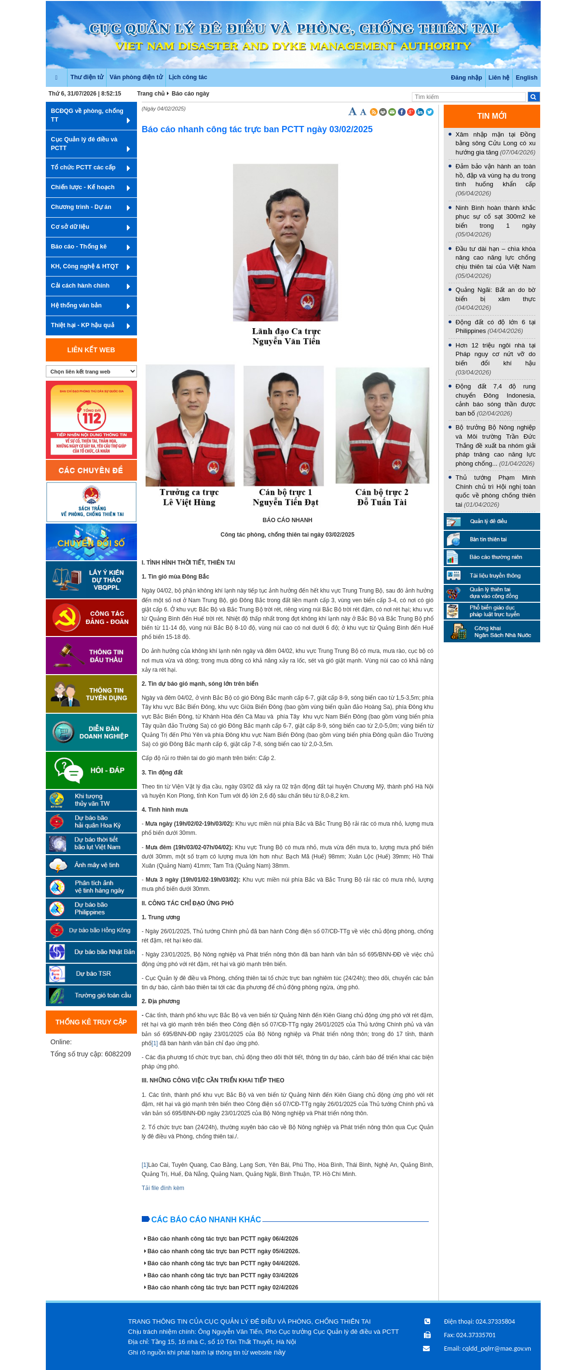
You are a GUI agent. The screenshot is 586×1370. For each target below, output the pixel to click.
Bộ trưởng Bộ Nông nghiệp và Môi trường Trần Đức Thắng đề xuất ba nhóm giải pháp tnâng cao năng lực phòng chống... (496, 445)
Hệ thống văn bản (90, 306)
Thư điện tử (86, 77)
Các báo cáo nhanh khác (206, 1220)
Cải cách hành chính (90, 286)
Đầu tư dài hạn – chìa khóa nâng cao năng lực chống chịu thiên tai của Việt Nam (496, 257)
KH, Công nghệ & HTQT (90, 267)
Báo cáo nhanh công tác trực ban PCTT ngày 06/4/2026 (221, 1238)
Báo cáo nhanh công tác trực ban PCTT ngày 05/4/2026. (222, 1251)
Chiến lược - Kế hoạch (90, 188)
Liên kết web (91, 350)
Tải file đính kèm (163, 1188)
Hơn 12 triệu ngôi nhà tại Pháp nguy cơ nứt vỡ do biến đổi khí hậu (496, 354)
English (526, 77)
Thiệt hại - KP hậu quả (90, 326)
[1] (154, 1043)
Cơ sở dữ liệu (90, 228)
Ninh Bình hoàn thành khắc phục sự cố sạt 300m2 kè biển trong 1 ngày (496, 216)
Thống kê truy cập (91, 1022)
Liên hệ (499, 77)
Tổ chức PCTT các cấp (90, 168)
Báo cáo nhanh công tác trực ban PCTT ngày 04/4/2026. (222, 1263)
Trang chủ (151, 93)
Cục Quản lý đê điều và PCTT (90, 145)
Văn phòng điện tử (135, 77)
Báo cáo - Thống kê (90, 247)
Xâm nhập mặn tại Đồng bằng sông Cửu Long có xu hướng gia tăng (496, 143)
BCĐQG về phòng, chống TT (90, 116)
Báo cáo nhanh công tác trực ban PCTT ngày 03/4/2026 (221, 1275)
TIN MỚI (492, 116)
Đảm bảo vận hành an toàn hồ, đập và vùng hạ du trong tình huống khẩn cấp (496, 175)
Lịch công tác (188, 77)
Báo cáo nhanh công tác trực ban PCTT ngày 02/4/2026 (221, 1287)
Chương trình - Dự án (90, 208)
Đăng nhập (466, 77)
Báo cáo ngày (190, 93)
